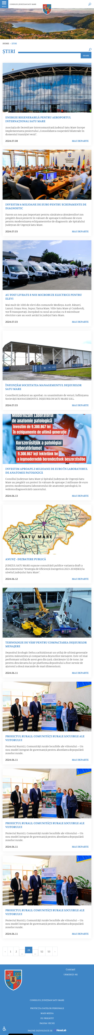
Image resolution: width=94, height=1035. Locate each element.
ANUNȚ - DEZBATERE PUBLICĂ (25, 559)
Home (6, 43)
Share (86, 55)
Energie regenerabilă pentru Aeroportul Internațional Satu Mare (38, 119)
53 (49, 951)
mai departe (80, 140)
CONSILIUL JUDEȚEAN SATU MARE (23, 4)
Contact (70, 969)
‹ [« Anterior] (5, 951)
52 (41, 951)
